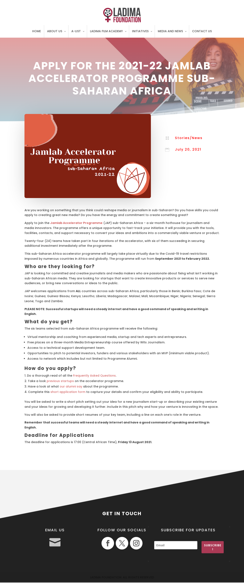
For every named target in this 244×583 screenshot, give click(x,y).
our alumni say (71, 386)
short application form (67, 392)
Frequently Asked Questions (94, 375)
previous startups (60, 381)
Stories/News (189, 138)
